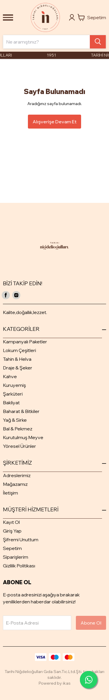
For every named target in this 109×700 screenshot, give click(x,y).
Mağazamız (15, 484)
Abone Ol (91, 623)
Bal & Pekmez (17, 429)
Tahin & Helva (17, 359)
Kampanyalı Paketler (25, 341)
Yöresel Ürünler (19, 446)
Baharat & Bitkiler (21, 411)
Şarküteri (13, 394)
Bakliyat (11, 402)
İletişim (10, 493)
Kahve (10, 376)
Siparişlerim (15, 557)
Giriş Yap (12, 531)
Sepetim (12, 548)
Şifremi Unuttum (20, 539)
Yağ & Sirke (15, 420)
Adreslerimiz (17, 475)
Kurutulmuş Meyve (23, 437)
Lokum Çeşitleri (19, 350)
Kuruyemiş (14, 385)
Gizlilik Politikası (19, 566)
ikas (67, 683)
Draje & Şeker (17, 368)
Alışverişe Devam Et (54, 122)
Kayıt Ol (11, 522)
